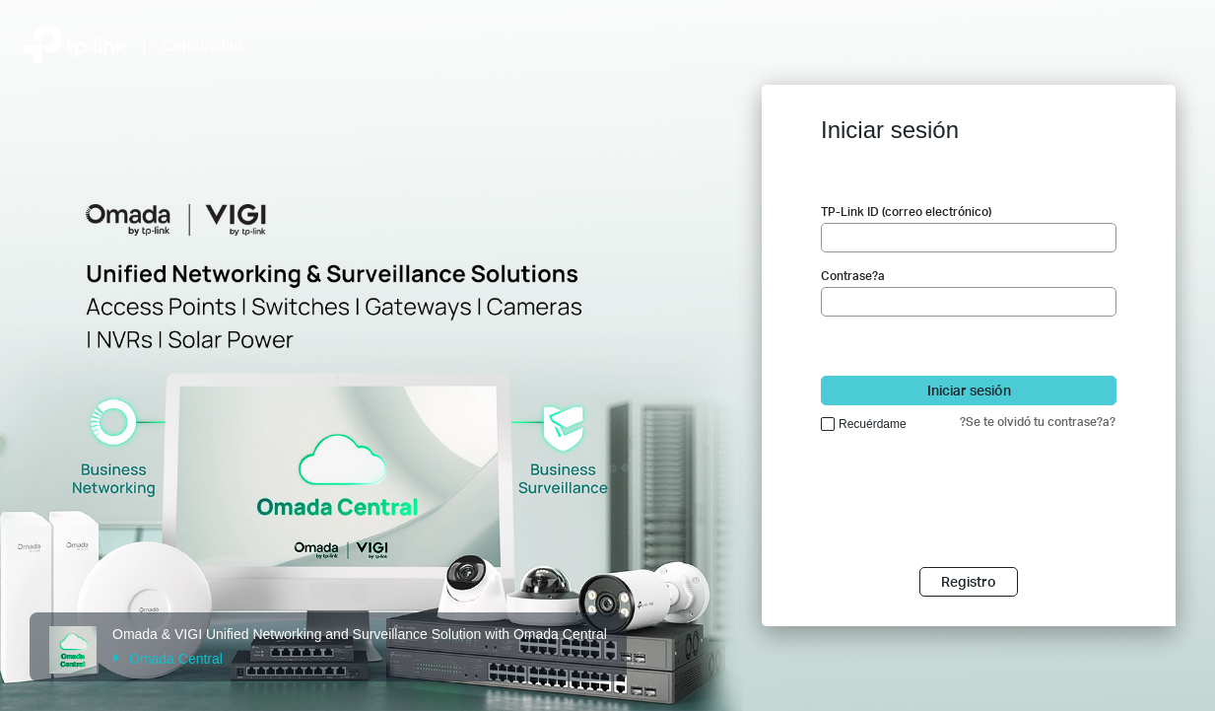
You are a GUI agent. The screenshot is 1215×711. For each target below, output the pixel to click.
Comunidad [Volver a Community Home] (203, 45)
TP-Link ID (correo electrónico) (906, 211)
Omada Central (167, 659)
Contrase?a (853, 275)
